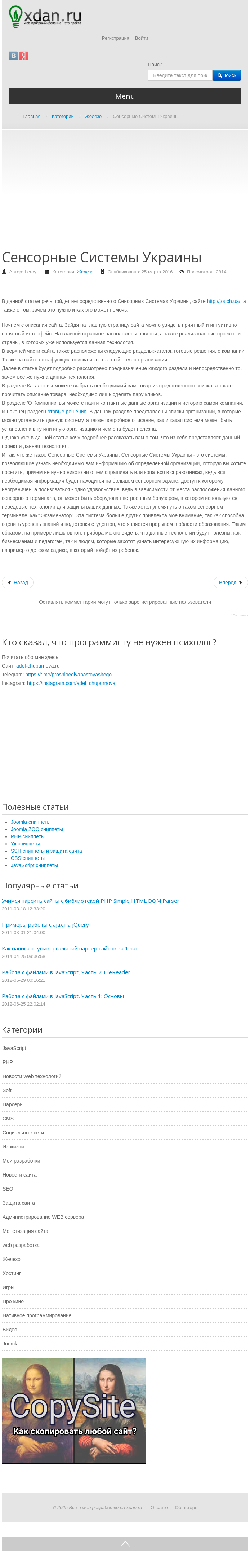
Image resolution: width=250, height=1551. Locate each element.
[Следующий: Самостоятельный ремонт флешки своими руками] (231, 582)
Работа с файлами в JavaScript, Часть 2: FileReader (66, 972)
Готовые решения (65, 411)
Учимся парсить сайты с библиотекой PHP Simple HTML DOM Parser (90, 900)
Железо (85, 271)
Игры (8, 1287)
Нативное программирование (37, 1315)
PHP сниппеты (28, 836)
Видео (10, 1329)
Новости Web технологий (32, 1076)
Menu (125, 96)
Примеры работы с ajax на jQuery (45, 924)
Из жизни (13, 1147)
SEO (8, 1189)
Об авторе (186, 1507)
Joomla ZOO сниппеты (37, 829)
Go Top (125, 1544)
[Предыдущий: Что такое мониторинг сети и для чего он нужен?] (18, 582)
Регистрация (115, 38)
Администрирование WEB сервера (43, 1217)
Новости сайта (20, 1175)
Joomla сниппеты (31, 822)
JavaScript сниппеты (34, 865)
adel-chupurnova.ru (38, 666)
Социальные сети (23, 1132)
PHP (8, 1062)
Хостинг (12, 1273)
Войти (141, 38)
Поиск (155, 64)
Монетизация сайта (25, 1231)
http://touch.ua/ (224, 301)
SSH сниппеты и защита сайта (46, 851)
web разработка (21, 1245)
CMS (8, 1118)
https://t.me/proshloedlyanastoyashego (68, 674)
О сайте (159, 1507)
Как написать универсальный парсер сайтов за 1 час (70, 948)
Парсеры (13, 1104)
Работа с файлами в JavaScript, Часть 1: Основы (63, 995)
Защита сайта (19, 1203)
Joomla (11, 1343)
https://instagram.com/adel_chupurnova (71, 683)
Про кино (13, 1301)
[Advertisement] (126, 192)
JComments (239, 615)
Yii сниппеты (25, 844)
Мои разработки (21, 1161)
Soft (7, 1090)
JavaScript (14, 1048)
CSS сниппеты (28, 858)
